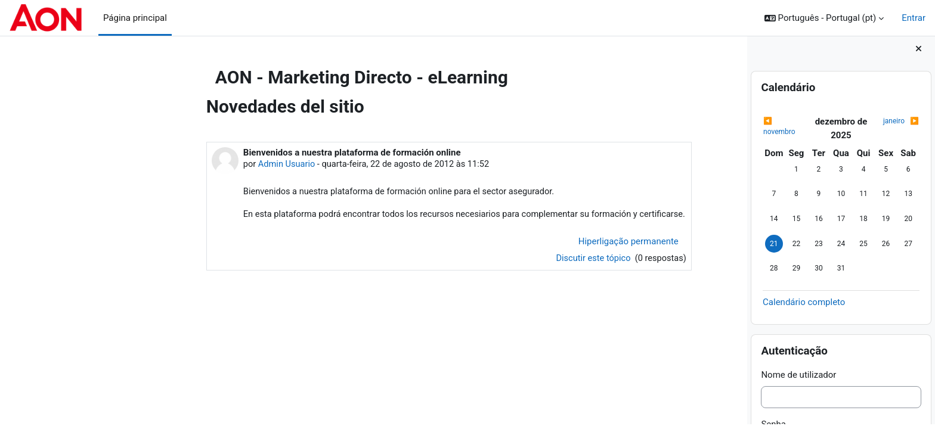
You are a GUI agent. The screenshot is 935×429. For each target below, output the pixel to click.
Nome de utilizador (798, 379)
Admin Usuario (222, 164)
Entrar (913, 18)
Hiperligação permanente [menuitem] (562, 255)
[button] (824, 18)
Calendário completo (804, 306)
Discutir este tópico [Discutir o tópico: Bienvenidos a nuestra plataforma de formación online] (526, 273)
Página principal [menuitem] (135, 18)
